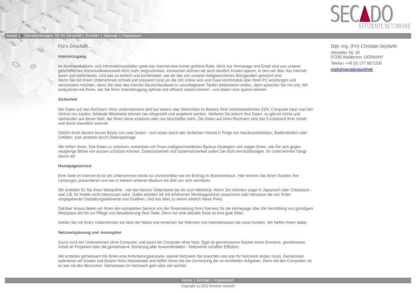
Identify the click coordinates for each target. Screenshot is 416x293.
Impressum (131, 35)
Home (12, 35)
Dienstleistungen (38, 35)
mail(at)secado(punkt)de (352, 69)
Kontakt (92, 35)
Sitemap (110, 35)
